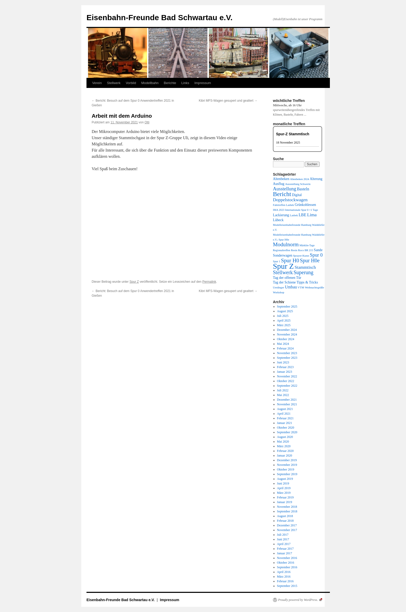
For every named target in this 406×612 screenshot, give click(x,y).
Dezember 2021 (287, 399)
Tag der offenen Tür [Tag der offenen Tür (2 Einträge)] (287, 278)
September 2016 (287, 567)
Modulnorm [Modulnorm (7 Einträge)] (286, 244)
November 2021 (287, 404)
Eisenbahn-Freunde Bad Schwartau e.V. (159, 17)
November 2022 (287, 376)
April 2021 (284, 413)
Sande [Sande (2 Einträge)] (318, 250)
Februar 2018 (285, 521)
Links (185, 83)
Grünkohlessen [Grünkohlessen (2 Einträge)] (305, 205)
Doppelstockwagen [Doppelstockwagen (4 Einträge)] (290, 199)
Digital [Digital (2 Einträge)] (297, 195)
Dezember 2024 (287, 330)
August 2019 (285, 479)
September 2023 (287, 358)
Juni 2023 (283, 362)
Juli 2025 (282, 316)
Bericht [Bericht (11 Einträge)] (282, 194)
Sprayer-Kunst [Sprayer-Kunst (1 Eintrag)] (301, 255)
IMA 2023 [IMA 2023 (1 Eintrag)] (278, 209)
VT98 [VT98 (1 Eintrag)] (301, 287)
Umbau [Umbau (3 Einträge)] (291, 287)
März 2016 (284, 576)
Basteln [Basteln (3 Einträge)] (303, 189)
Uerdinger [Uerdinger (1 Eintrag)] (278, 287)
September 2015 (287, 586)
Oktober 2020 (285, 427)
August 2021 (285, 409)
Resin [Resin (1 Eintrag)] (294, 250)
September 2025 (287, 306)
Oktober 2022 (285, 381)
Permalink (209, 281)
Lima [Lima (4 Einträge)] (312, 214)
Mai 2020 (283, 441)
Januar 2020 (284, 455)
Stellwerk (114, 83)
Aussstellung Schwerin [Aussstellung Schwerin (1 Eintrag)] (297, 184)
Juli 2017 (282, 534)
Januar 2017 (284, 553)
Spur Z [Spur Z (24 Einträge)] (283, 266)
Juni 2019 (283, 483)
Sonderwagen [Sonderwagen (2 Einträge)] (282, 255)
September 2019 (287, 474)
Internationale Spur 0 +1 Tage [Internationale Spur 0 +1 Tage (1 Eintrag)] (301, 209)
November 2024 (287, 334)
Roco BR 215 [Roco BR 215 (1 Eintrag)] (305, 250)
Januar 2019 (284, 502)
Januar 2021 (284, 423)
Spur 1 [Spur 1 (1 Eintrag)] (276, 261)
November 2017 (287, 530)
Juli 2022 (282, 390)
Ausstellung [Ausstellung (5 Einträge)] (284, 188)
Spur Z (134, 281)
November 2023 (287, 353)
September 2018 (287, 511)
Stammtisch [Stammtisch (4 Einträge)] (305, 267)
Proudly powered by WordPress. (300, 600)
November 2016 (287, 558)
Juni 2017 (283, 539)
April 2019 (284, 488)
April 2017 (284, 544)
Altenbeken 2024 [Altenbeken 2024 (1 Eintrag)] (299, 179)
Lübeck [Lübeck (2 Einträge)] (278, 220)
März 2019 (284, 493)
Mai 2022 (283, 395)
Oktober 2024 (285, 339)
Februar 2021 (285, 418)
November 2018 (287, 507)
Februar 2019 (285, 497)
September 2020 (287, 432)
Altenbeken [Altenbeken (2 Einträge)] (281, 179)
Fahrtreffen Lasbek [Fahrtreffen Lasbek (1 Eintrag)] (283, 205)
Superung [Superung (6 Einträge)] (304, 272)
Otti (146, 122)
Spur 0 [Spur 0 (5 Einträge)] (316, 255)
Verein (97, 83)
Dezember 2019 (287, 460)
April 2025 (284, 320)
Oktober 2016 (285, 562)
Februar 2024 (285, 348)
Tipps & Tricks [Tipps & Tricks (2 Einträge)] (307, 282)
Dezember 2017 (287, 525)
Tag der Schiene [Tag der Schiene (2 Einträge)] (284, 282)
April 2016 (284, 572)
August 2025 (285, 311)
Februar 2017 (285, 548)
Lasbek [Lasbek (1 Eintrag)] (294, 215)
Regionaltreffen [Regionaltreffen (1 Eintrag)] (281, 250)
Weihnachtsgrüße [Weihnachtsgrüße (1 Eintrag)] (314, 287)
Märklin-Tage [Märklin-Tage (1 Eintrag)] (307, 245)
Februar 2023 (285, 367)
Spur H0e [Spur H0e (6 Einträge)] (310, 260)
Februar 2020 (285, 451)
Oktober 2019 (285, 469)
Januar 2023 (284, 372)
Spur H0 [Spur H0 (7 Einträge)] (290, 260)
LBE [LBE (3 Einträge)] (302, 215)
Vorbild (131, 83)
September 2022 (287, 385)
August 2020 (285, 437)
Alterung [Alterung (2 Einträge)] (316, 179)
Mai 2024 (283, 344)
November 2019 (287, 465)
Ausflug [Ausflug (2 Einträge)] (278, 184)
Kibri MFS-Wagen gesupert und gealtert (228, 100)
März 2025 (284, 325)
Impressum (202, 83)
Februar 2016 (285, 581)
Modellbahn (149, 83)
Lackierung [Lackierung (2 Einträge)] (281, 215)
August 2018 (285, 516)
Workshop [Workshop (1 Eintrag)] (278, 292)
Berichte (170, 83)
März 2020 (284, 446)
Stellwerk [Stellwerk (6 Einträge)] (283, 272)
